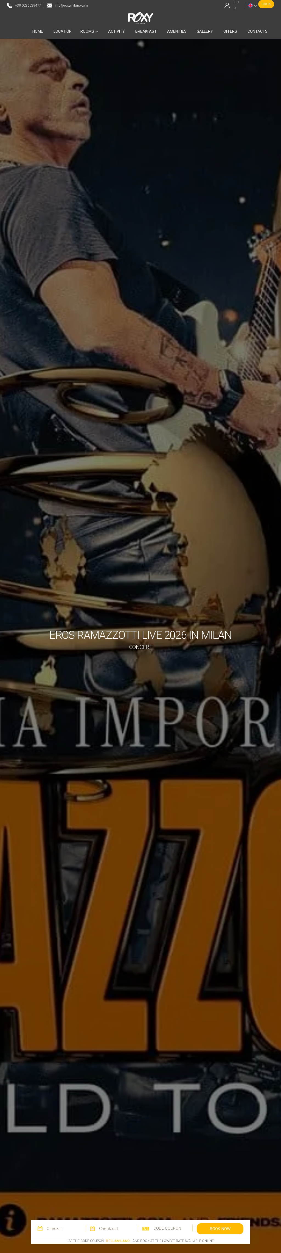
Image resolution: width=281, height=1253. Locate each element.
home (37, 31)
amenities (177, 31)
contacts (258, 31)
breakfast (146, 31)
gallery (205, 31)
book (266, 4)
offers (230, 31)
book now (220, 1228)
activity (116, 31)
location (63, 31)
